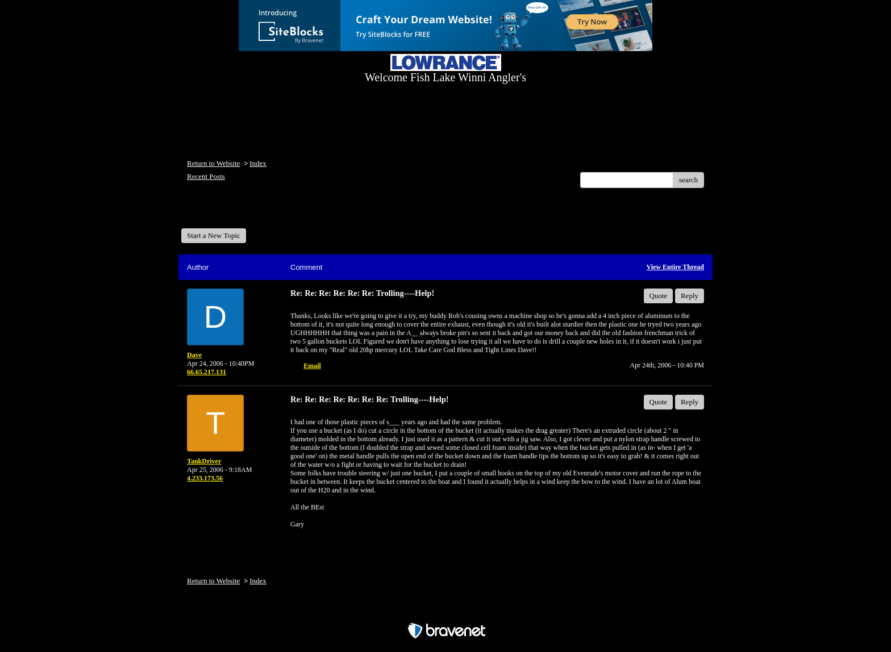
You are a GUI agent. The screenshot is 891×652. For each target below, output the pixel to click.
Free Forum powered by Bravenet (445, 611)
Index (258, 163)
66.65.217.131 (206, 372)
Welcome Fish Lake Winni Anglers (242, 212)
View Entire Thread (675, 267)
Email (312, 366)
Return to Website (213, 163)
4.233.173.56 (205, 478)
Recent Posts (206, 176)
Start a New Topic (213, 235)
